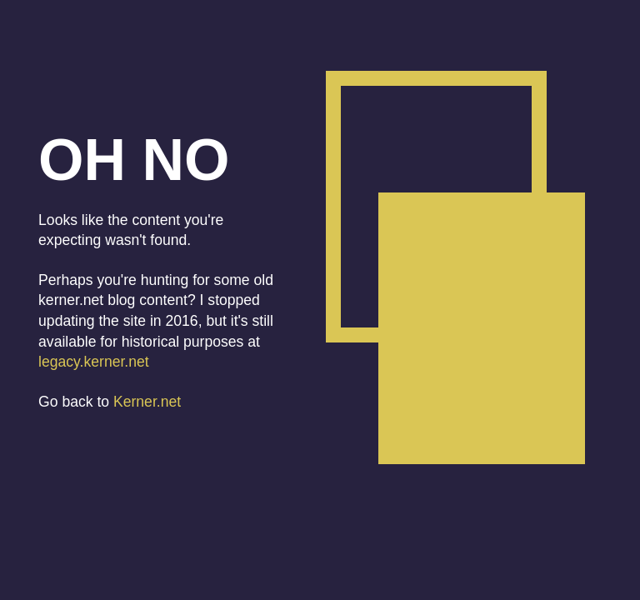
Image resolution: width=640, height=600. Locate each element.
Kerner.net (147, 401)
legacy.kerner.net (93, 361)
